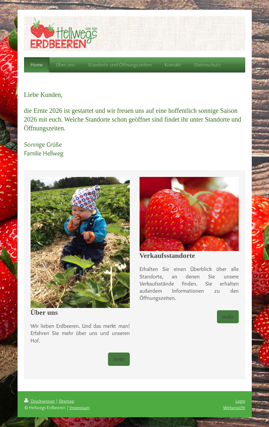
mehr (119, 359)
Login (240, 401)
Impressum (80, 407)
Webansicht (234, 407)
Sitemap (66, 401)
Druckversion (40, 401)
